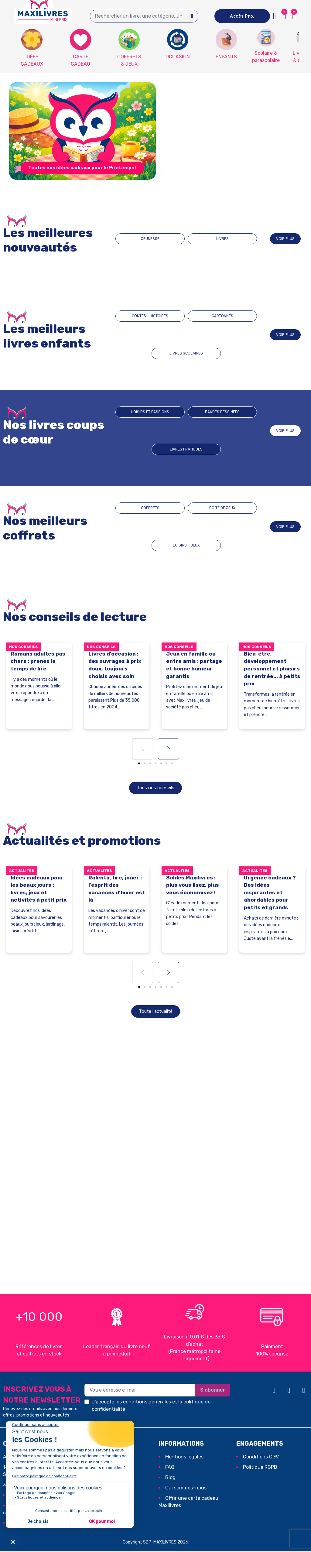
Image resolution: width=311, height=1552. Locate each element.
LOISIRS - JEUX (229, 526)
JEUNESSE (165, 238)
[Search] (192, 16)
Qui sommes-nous (186, 1488)
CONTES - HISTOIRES (146, 334)
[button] (294, 16)
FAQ (169, 1468)
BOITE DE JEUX (186, 526)
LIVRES (207, 238)
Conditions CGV (261, 1457)
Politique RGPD (260, 1468)
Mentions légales (184, 1457)
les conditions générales (143, 1402)
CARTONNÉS (186, 334)
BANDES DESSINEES (189, 430)
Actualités (21, 871)
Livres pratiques (232, 430)
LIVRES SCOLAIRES (232, 334)
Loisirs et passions (146, 430)
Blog (170, 1478)
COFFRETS (143, 526)
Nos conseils (23, 647)
